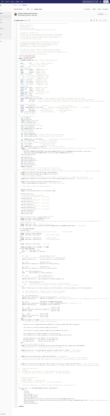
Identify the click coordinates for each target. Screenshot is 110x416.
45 (21, 90)
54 (21, 104)
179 (21, 294)
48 (21, 95)
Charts (4, 37)
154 (21, 256)
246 (21, 395)
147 (21, 245)
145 (21, 242)
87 (21, 154)
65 (21, 120)
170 (21, 280)
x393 (34, 9)
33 (21, 72)
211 (21, 342)
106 (21, 183)
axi (38, 9)
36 (21, 76)
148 (21, 246)
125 (21, 212)
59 (21, 111)
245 (21, 394)
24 (21, 58)
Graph (4, 31)
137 (21, 230)
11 (21, 38)
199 (21, 324)
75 (21, 136)
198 (21, 322)
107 (21, 184)
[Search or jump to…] (90, 2)
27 (21, 63)
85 (21, 151)
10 (21, 37)
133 (21, 224)
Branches (5, 22)
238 (21, 383)
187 (21, 306)
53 (21, 102)
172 (21, 283)
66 (21, 122)
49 (21, 96)
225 (21, 363)
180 (21, 295)
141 (21, 236)
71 (21, 130)
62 (21, 116)
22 (21, 55)
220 (21, 356)
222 (21, 359)
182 (21, 298)
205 (21, 333)
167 (21, 275)
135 (21, 227)
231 (21, 372)
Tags (4, 25)
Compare (5, 34)
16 (21, 46)
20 (21, 52)
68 (21, 125)
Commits (5, 19)
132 (21, 222)
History (99, 9)
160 (21, 265)
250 (21, 401)
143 (21, 239)
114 (21, 195)
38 (21, 79)
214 (21, 347)
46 (21, 92)
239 (21, 385)
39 (21, 81)
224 (21, 362)
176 (21, 289)
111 (21, 190)
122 (21, 207)
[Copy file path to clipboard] (35, 20)
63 (21, 117)
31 (21, 69)
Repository (30, 5)
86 (21, 152)
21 (21, 54)
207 (21, 336)
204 (21, 331)
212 (21, 344)
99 (21, 172)
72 (21, 131)
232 (21, 374)
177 (21, 290)
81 (21, 145)
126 (21, 213)
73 (21, 133)
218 (21, 353)
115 (21, 196)
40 (21, 82)
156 (21, 259)
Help (22, 1)
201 (21, 327)
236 (21, 380)
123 (21, 208)
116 (21, 198)
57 (21, 108)
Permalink (105, 9)
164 (21, 271)
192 (21, 313)
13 (21, 41)
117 (21, 199)
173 (21, 284)
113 (21, 193)
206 (21, 335)
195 (21, 318)
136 (21, 228)
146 (21, 243)
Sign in (106, 1)
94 (21, 164)
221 (21, 357)
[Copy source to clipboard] (91, 20)
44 (21, 89)
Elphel (21, 5)
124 (21, 210)
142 (21, 237)
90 (21, 158)
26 (21, 61)
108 (21, 186)
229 (21, 369)
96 (21, 167)
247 (21, 397)
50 (21, 98)
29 (21, 66)
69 (21, 126)
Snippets (17, 1)
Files (4, 16)
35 (21, 75)
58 (21, 110)
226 (21, 365)
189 (21, 309)
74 (21, 134)
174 (21, 286)
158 (21, 262)
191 (21, 312)
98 (21, 171)
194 (21, 316)
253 (21, 406)
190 (21, 310)
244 (21, 392)
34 (21, 73)
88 (21, 155)
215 (21, 348)
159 (21, 263)
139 (21, 233)
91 (21, 160)
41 (21, 84)
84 (21, 149)
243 (21, 391)
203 (21, 330)
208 (21, 338)
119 (21, 202)
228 (21, 368)
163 (21, 269)
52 (21, 101)
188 (21, 307)
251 (21, 403)
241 (21, 388)
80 (21, 143)
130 (21, 219)
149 (21, 248)
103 (21, 178)
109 (21, 187)
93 (21, 163)
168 (21, 277)
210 (21, 341)
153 (21, 254)
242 (21, 389)
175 (21, 287)
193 (21, 315)
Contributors (6, 28)
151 (21, 251)
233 (21, 376)
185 (21, 303)
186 (21, 304)
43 (21, 87)
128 (21, 216)
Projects (7, 1)
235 (21, 379)
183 (21, 300)
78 (21, 140)
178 (21, 292)
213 (21, 345)
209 (21, 339)
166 (21, 274)
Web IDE (104, 20)
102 (21, 177)
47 (21, 93)
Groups (12, 1)
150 (21, 249)
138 (21, 231)
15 (21, 44)
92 (21, 161)
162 (21, 268)
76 (21, 137)
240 (21, 386)
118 (21, 201)
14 (21, 43)
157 (21, 260)
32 (21, 70)
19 (21, 51)
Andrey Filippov (28, 15)
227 (21, 366)
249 (21, 400)
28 (21, 64)
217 (21, 351)
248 (21, 398)
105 (21, 181)
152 (21, 253)
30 (21, 67)
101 (21, 175)
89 (21, 157)
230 (21, 371)
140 (21, 234)
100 (21, 174)
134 (21, 225)
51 (21, 99)
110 (21, 189)
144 (21, 240)
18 (21, 49)
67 (21, 123)
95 (21, 166)
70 (21, 128)
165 (21, 272)
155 (21, 257)
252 (21, 404)
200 (21, 325)
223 (21, 360)
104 (21, 180)
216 (21, 350)
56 (21, 107)
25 (21, 60)
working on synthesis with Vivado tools (33, 13)
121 (21, 205)
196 (21, 319)
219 (21, 354)
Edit (100, 20)
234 (21, 377)
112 (21, 192)
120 (21, 204)
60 (21, 113)
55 (21, 105)
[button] (9, 414)
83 (21, 148)
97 (21, 169)
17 (21, 48)
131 (21, 221)
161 (21, 266)
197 (21, 321)
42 (21, 85)
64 (21, 119)
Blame (94, 9)
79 (21, 142)
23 (21, 57)
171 (21, 281)
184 (21, 301)
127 (21, 215)
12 (21, 40)
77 (21, 139)
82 (21, 146)
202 (21, 328)
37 (21, 78)
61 (21, 114)
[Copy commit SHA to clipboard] (105, 14)
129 (21, 218)
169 (21, 278)
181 (21, 297)
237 (21, 382)
